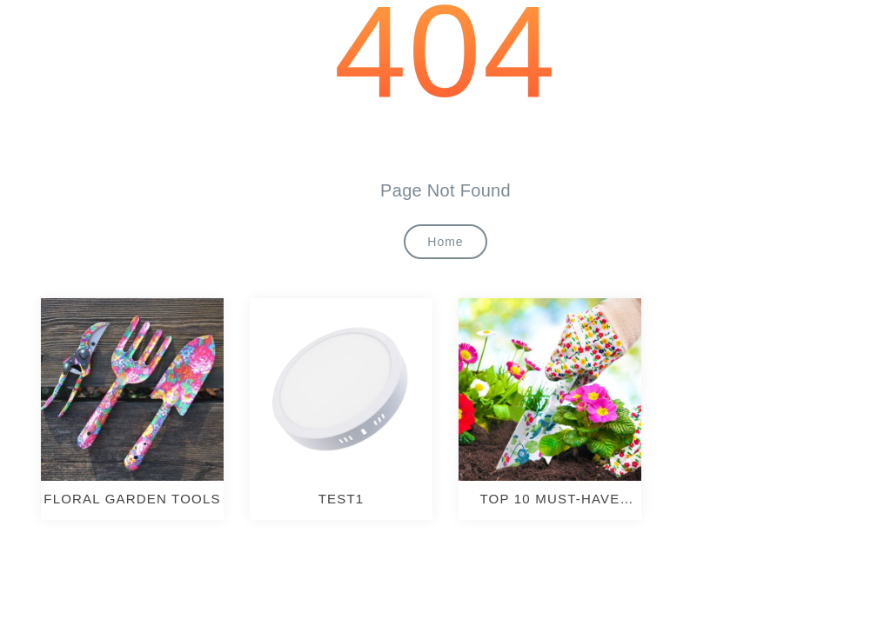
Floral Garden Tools (132, 498)
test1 (341, 498)
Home (445, 242)
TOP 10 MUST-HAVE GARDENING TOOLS (549, 499)
